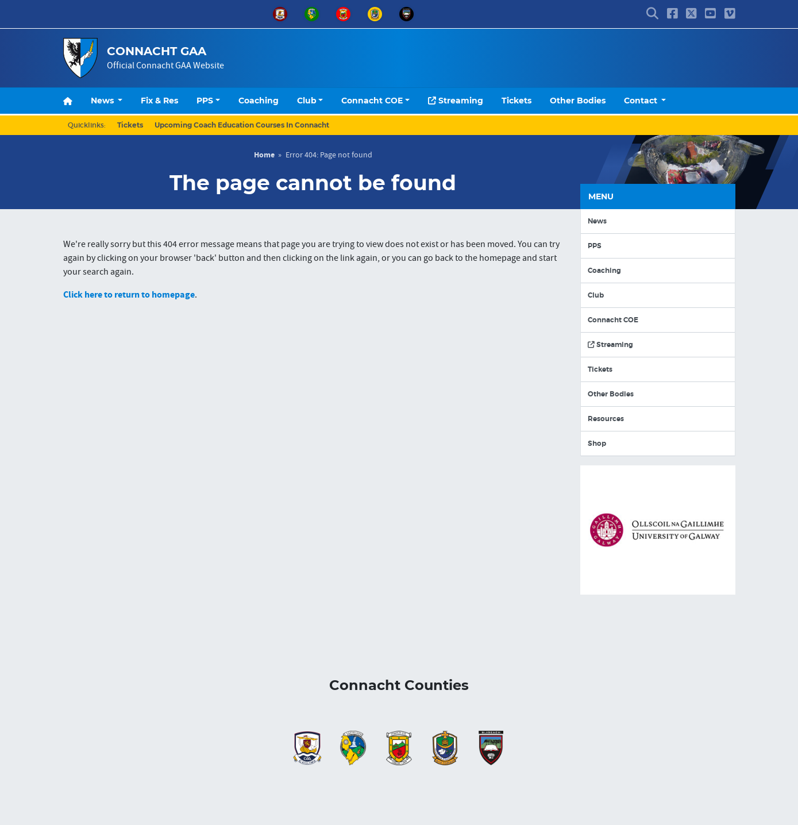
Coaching (258, 100)
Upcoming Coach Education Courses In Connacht (242, 125)
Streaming (455, 100)
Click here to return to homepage (129, 294)
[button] (652, 14)
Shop (597, 443)
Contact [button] (642, 100)
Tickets (516, 100)
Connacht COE (372, 100)
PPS (204, 100)
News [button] (103, 100)
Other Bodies (578, 100)
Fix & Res (159, 100)
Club (307, 100)
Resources (606, 418)
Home (264, 155)
